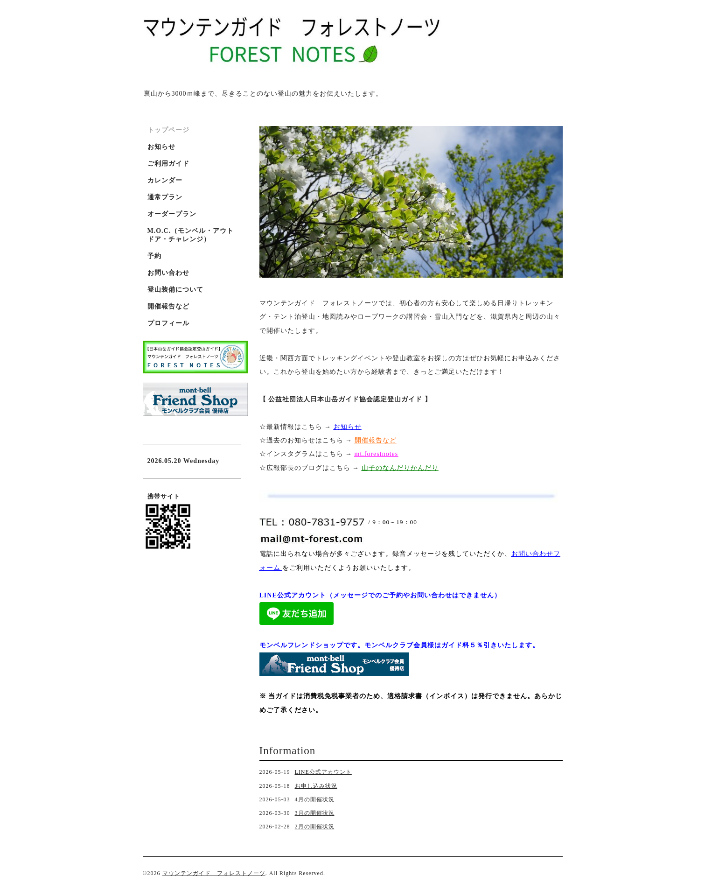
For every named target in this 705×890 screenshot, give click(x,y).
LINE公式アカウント (323, 772)
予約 (154, 255)
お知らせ (348, 426)
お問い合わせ (168, 272)
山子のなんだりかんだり (400, 467)
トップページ (168, 129)
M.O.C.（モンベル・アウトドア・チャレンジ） (190, 235)
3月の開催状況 (315, 813)
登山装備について (175, 289)
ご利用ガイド (168, 163)
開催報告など (168, 306)
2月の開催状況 (315, 826)
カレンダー (164, 180)
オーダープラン (171, 213)
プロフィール (168, 323)
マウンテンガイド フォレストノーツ (213, 873)
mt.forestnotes (376, 453)
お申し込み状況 (316, 786)
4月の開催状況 (315, 799)
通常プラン (164, 197)
